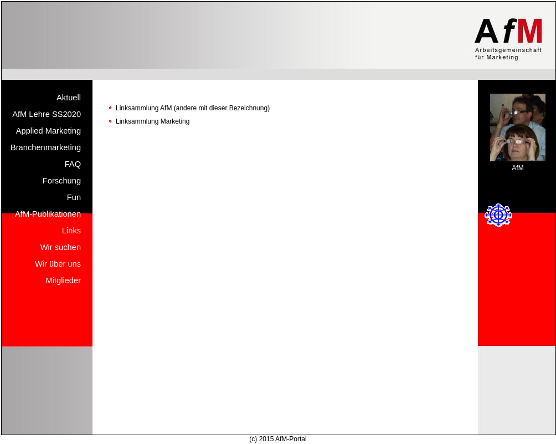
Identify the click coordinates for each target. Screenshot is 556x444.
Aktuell (68, 97)
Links (71, 230)
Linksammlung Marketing (152, 121)
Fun (74, 197)
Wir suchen (60, 247)
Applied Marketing (48, 130)
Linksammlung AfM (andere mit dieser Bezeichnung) (193, 108)
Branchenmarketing (46, 147)
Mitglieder (63, 280)
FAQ (73, 164)
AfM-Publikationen (48, 214)
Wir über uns (58, 263)
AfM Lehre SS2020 (46, 114)
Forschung (62, 180)
